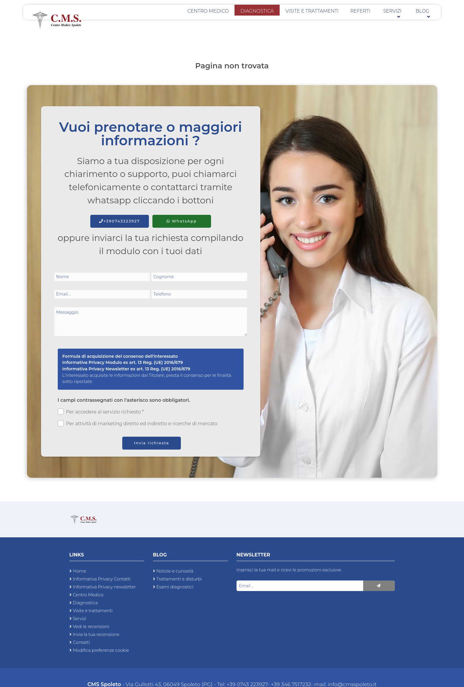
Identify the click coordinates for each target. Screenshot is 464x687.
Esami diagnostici (175, 587)
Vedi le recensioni (91, 626)
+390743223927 (119, 221)
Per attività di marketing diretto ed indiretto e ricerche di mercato (137, 423)
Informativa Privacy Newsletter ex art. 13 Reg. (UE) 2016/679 (126, 369)
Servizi (398, 20)
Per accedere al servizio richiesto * (101, 412)
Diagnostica (281, 20)
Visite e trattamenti (330, 20)
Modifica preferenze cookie (101, 650)
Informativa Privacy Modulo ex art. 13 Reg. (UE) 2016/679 (122, 362)
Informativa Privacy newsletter (104, 587)
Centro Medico (240, 20)
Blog (425, 20)
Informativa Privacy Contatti (102, 579)
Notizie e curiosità (175, 571)
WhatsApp (181, 221)
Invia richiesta (151, 443)
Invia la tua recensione (96, 634)
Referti (371, 20)
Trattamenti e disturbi (179, 579)
